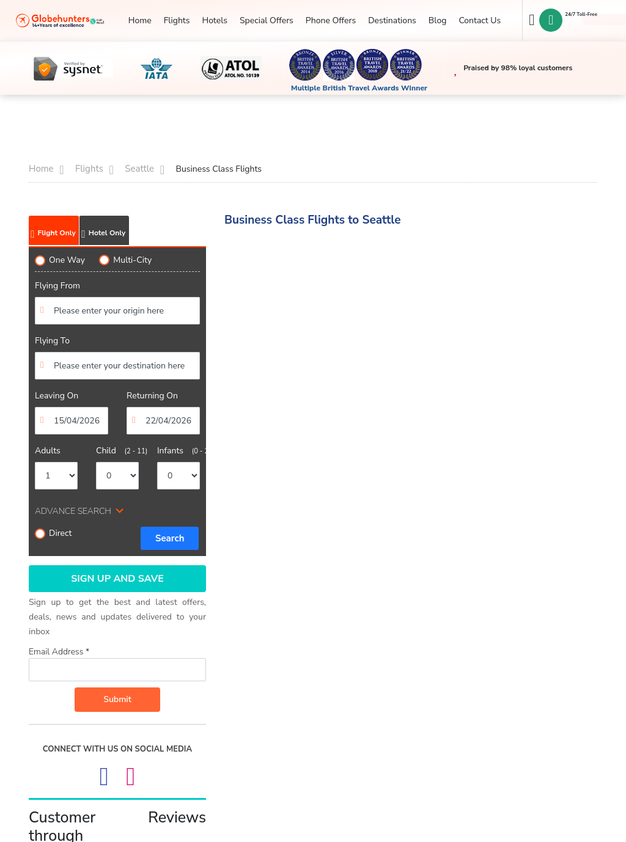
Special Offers (266, 20)
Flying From (57, 285)
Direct (53, 533)
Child (117, 450)
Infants (178, 450)
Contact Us (479, 20)
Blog (438, 20)
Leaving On (56, 395)
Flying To (52, 340)
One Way (60, 260)
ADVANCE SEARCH (73, 511)
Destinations (392, 20)
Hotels (214, 20)
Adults (48, 450)
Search (170, 538)
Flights (177, 20)
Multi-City (125, 260)
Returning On (152, 395)
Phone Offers (331, 20)
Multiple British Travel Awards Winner (359, 88)
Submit (117, 699)
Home (140, 20)
